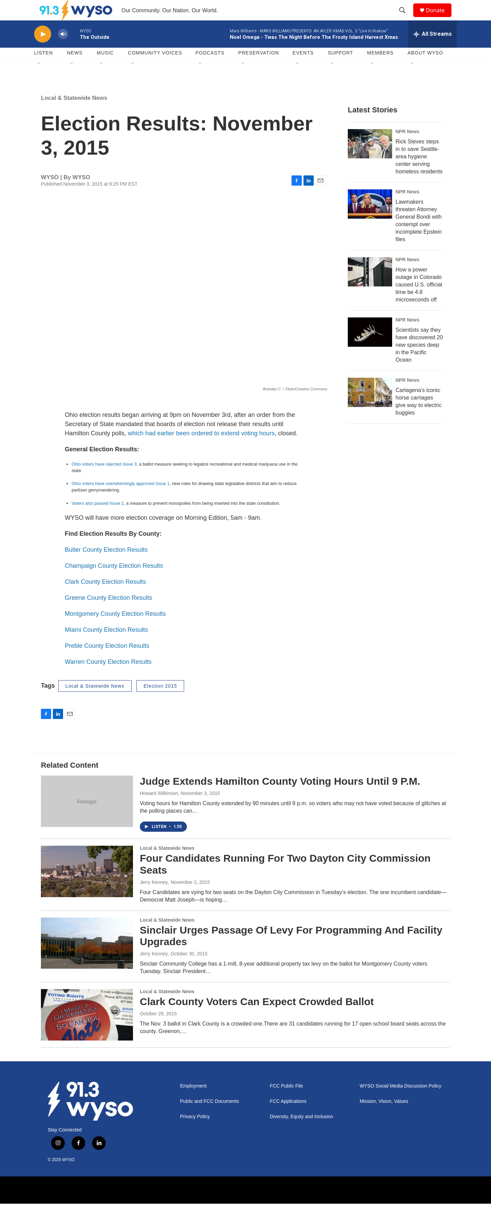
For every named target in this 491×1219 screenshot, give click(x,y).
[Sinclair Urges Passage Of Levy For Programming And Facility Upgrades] (87, 958)
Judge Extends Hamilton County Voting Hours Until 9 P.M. (280, 796)
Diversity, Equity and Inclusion (301, 1132)
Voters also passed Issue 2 (98, 518)
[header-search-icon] (405, 18)
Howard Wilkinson (159, 808)
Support (340, 68)
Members (380, 68)
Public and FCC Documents (209, 1116)
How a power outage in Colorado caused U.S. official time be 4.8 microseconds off (419, 300)
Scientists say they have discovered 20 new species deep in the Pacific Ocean (419, 360)
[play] (42, 49)
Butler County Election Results (106, 565)
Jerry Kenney (154, 897)
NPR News (407, 147)
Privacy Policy (195, 1132)
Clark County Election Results (105, 597)
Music (105, 68)
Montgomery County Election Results (115, 629)
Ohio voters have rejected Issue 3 (104, 479)
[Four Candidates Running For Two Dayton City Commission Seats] (87, 886)
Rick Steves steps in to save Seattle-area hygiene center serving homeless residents (419, 172)
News (75, 68)
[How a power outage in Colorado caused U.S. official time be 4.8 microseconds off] (370, 287)
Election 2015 (160, 701)
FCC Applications (288, 1116)
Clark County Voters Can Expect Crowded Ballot (257, 1016)
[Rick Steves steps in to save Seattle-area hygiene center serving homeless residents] (370, 159)
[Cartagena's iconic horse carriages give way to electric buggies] (370, 407)
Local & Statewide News (74, 113)
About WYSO (425, 68)
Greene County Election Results (108, 613)
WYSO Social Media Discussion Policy (401, 1101)
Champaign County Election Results (114, 581)
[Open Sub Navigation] (39, 79)
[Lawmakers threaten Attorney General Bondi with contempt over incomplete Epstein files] (370, 219)
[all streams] (432, 49)
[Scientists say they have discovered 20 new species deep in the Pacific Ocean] (370, 347)
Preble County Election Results (107, 661)
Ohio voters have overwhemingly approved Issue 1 (120, 498)
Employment (193, 1101)
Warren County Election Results (108, 677)
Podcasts (209, 68)
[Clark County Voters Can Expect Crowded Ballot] (87, 1030)
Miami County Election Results (106, 645)
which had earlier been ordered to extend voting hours (201, 448)
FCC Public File (286, 1101)
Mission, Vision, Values (384, 1116)
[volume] (63, 49)
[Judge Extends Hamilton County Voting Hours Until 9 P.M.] (87, 816)
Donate (439, 17)
